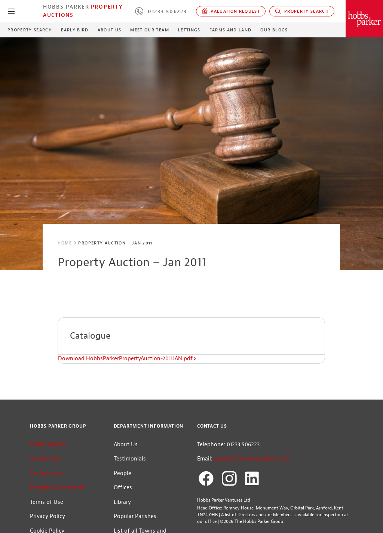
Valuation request (231, 11)
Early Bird (74, 30)
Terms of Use (46, 502)
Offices (123, 487)
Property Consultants (57, 487)
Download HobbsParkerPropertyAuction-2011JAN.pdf (127, 358)
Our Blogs (274, 30)
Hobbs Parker (66, 6)
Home (64, 243)
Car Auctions (46, 473)
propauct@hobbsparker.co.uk (251, 458)
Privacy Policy (47, 516)
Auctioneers (45, 458)
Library (122, 502)
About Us (110, 30)
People (122, 473)
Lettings (189, 30)
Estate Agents (47, 444)
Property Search (302, 11)
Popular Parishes (135, 516)
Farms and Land (230, 30)
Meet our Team (149, 30)
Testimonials (130, 458)
